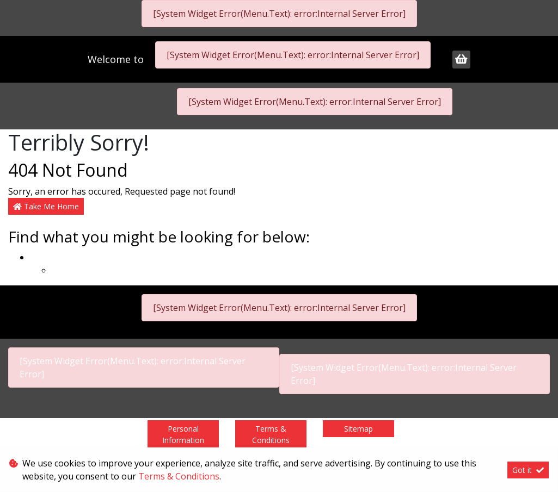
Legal (63, 270)
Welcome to (117, 59)
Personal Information (183, 434)
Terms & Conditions (271, 434)
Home (42, 257)
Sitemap (358, 429)
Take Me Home (46, 206)
